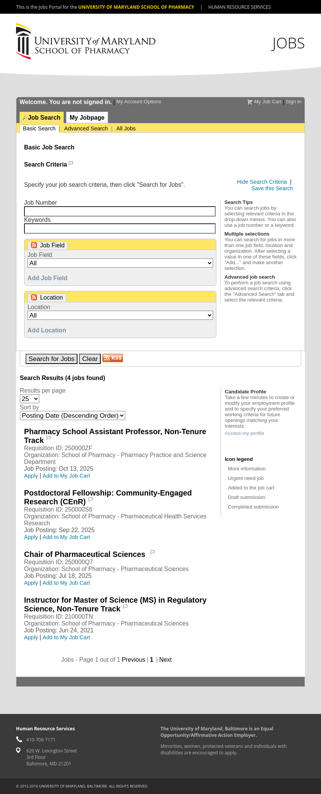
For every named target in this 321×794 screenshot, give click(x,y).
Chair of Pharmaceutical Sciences (85, 554)
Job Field (39, 255)
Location (38, 307)
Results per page (43, 390)
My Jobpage (86, 117)
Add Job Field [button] (47, 278)
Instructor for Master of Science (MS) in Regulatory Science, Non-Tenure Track (115, 604)
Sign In (294, 101)
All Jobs (126, 128)
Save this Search (272, 188)
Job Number (40, 202)
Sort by (29, 407)
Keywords (37, 220)
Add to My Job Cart (66, 476)
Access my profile (244, 433)
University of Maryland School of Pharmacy (136, 7)
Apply (31, 476)
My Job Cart (267, 101)
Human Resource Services (239, 7)
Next (165, 659)
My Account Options (138, 101)
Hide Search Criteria (262, 182)
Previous (133, 659)
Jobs (289, 42)
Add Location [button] (46, 330)
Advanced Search (86, 128)
